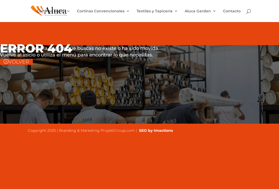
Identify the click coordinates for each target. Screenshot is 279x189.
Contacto (232, 11)
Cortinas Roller (51, 11)
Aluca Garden (198, 11)
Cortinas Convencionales (101, 11)
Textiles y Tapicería (155, 11)
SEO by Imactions (155, 130)
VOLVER (18, 62)
